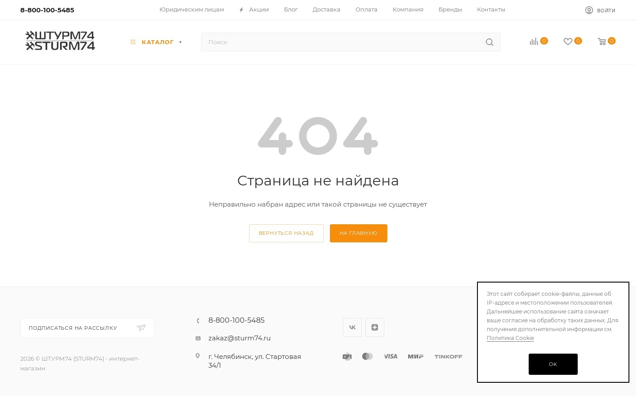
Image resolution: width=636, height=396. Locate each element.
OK (553, 364)
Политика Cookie (510, 338)
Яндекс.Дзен (374, 327)
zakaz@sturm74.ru (239, 338)
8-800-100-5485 (47, 10)
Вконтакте (352, 327)
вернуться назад (286, 233)
